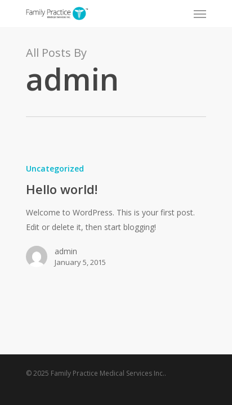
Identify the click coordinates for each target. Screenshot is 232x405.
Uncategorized (55, 168)
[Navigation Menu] (200, 13)
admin (66, 251)
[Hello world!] (116, 220)
